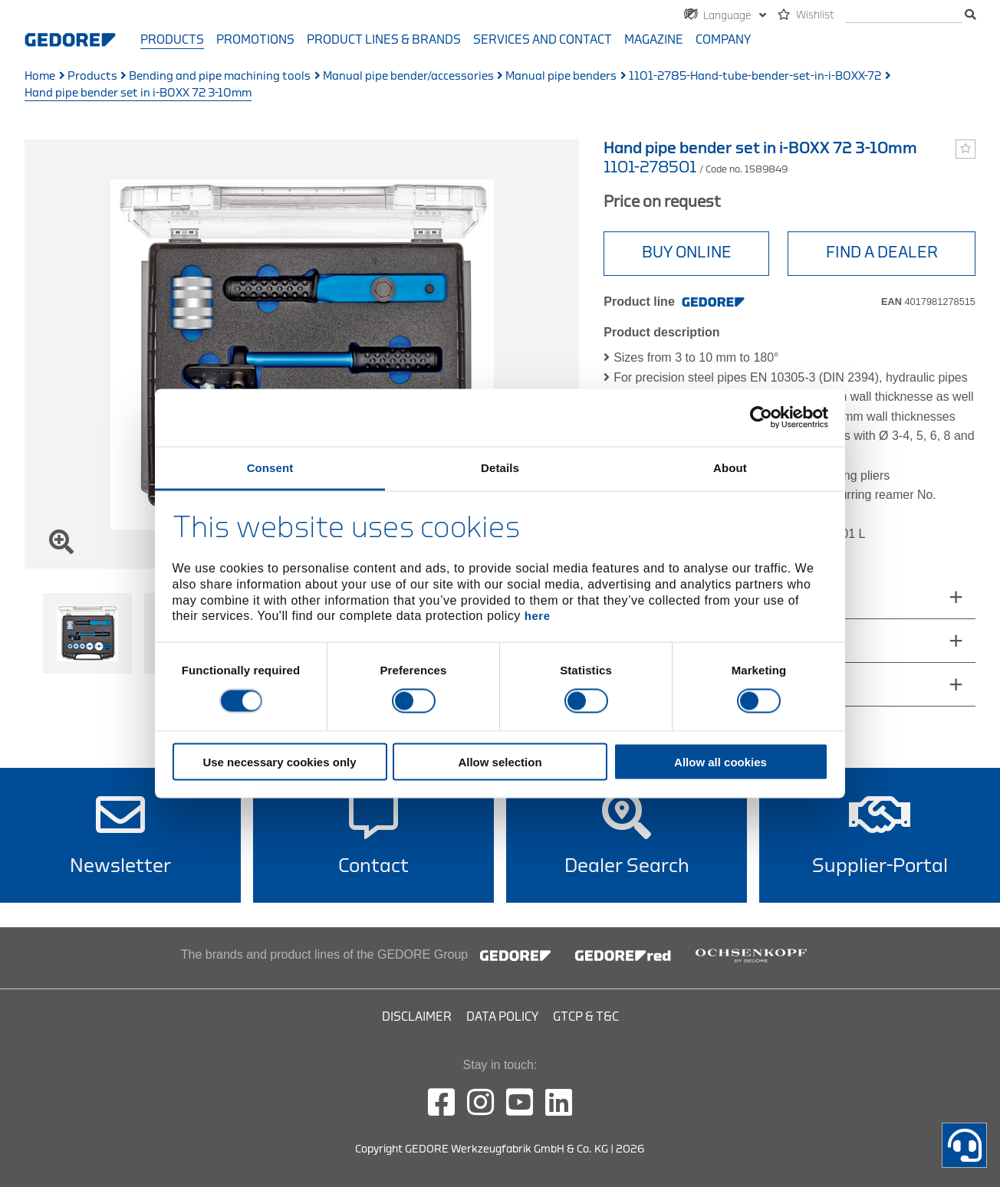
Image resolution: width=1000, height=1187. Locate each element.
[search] (903, 15)
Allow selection (499, 761)
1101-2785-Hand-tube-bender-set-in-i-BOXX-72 (755, 76)
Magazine (653, 40)
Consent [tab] (270, 467)
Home (40, 76)
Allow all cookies (720, 761)
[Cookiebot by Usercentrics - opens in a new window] (761, 417)
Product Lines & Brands (384, 40)
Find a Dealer (882, 252)
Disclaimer (417, 1017)
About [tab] (730, 467)
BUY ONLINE (687, 252)
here (538, 615)
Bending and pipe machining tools (220, 76)
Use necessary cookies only (279, 761)
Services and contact (542, 40)
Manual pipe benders (561, 76)
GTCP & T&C (586, 1017)
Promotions (255, 40)
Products (172, 40)
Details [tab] (500, 467)
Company (723, 40)
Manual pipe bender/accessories (408, 76)
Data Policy (502, 1017)
